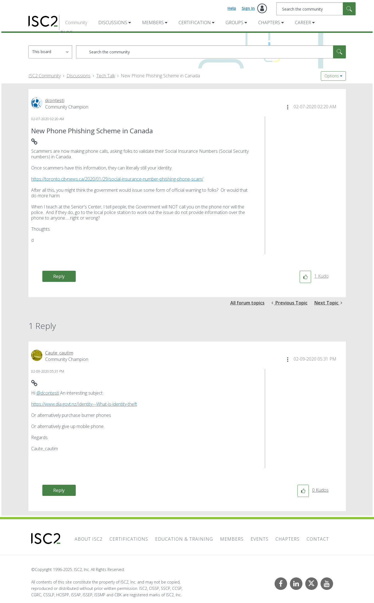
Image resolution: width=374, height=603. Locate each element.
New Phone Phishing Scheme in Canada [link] (160, 76)
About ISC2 (88, 539)
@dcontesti (47, 393)
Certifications (128, 539)
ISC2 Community (44, 76)
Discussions (112, 22)
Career (303, 22)
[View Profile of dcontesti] (54, 100)
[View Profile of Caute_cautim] (59, 353)
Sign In (248, 8)
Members (153, 22)
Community (76, 22)
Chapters (269, 22)
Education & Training (184, 539)
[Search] (316, 8)
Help (232, 8)
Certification (195, 22)
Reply (59, 276)
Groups (234, 22)
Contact (318, 539)
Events (259, 539)
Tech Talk (105, 76)
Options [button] (331, 75)
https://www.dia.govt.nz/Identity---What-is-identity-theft (84, 404)
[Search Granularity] (50, 52)
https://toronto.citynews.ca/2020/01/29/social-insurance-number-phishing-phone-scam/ (117, 179)
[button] (287, 107)
